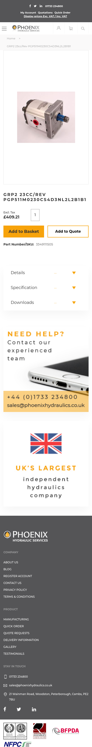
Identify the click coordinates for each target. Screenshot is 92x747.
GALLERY (9, 647)
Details (18, 272)
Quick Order (62, 12)
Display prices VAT (45, 16)
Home (11, 38)
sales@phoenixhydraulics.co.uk (30, 685)
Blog (7, 569)
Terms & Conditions (19, 596)
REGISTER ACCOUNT (17, 576)
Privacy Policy (15, 590)
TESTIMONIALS (13, 653)
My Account (28, 12)
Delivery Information (21, 640)
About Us (10, 562)
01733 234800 (54, 6)
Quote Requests (16, 633)
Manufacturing (16, 619)
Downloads (22, 302)
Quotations (45, 12)
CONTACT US (12, 583)
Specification (24, 287)
